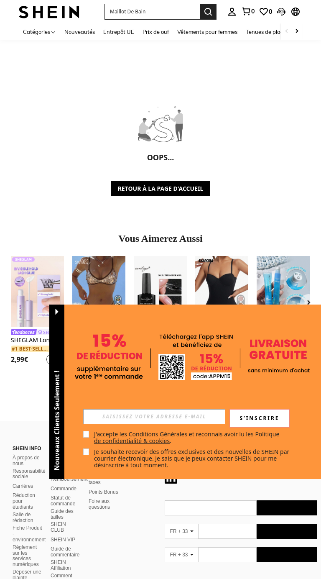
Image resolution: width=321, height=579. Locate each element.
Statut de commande (63, 501)
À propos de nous (26, 460)
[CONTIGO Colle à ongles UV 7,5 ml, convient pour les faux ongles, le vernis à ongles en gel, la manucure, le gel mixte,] (160, 291)
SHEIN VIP (63, 540)
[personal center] (232, 12)
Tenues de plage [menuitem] (266, 31)
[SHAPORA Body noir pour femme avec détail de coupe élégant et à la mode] (221, 291)
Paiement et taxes (102, 479)
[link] (248, 11)
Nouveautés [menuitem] (79, 31)
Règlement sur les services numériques (26, 556)
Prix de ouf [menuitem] (156, 31)
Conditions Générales (158, 434)
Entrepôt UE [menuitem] (118, 31)
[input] (154, 416)
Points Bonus (103, 492)
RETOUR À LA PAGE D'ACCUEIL (161, 188)
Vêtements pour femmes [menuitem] (207, 31)
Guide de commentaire (65, 552)
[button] (152, 12)
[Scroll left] (287, 31)
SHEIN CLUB (58, 527)
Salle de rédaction (23, 517)
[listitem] (37, 312)
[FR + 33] (181, 531)
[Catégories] (39, 31)
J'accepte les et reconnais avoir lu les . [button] (187, 437)
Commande (63, 489)
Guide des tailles (62, 514)
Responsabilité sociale (29, 474)
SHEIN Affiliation (61, 565)
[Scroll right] (297, 31)
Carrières (23, 486)
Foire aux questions (99, 504)
